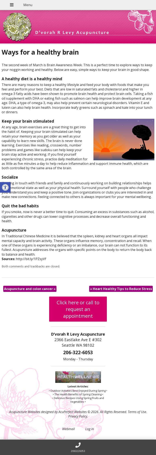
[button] (5, 187)
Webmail (68, 429)
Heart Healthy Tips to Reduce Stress (121, 289)
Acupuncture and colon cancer (30, 289)
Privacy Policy (77, 416)
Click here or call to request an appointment (78, 309)
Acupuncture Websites (24, 412)
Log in (89, 429)
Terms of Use (137, 412)
